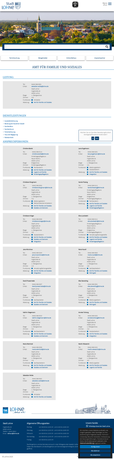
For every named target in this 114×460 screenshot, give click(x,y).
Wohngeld (92, 273)
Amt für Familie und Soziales (43, 102)
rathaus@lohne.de (13, 433)
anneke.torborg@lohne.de (96, 318)
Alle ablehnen (95, 451)
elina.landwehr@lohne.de (96, 221)
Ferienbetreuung (9, 132)
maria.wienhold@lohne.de (40, 349)
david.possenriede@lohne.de (41, 286)
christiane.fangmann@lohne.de (42, 188)
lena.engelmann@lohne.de (96, 154)
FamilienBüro (8, 126)
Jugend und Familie (40, 172)
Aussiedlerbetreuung (10, 121)
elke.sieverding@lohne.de (96, 286)
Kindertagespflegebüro (41, 174)
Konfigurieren (95, 447)
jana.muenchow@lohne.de (40, 255)
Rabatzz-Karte (8, 137)
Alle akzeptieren (95, 455)
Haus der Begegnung (10, 135)
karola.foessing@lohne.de (96, 188)
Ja (92, 138)
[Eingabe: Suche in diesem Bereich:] (55, 47)
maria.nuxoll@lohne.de (95, 255)
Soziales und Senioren (41, 208)
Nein (97, 138)
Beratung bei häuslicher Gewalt (13, 124)
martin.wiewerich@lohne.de (96, 349)
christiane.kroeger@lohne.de (41, 221)
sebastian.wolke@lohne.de (39, 86)
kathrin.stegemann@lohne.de (41, 318)
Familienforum (8, 129)
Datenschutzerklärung (87, 443)
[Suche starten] (107, 46)
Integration (92, 174)
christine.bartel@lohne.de (40, 154)
